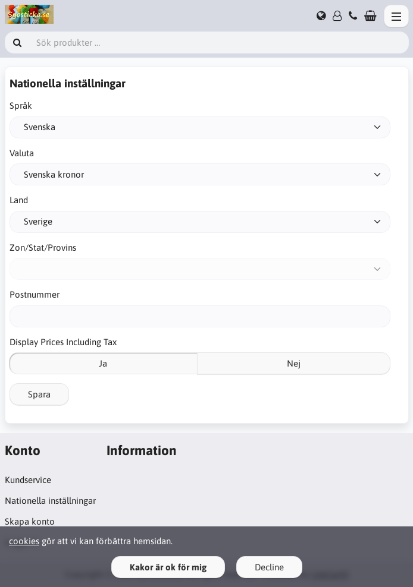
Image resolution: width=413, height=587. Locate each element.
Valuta (22, 153)
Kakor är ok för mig (168, 567)
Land (19, 200)
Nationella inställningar (50, 501)
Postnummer (35, 294)
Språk (21, 105)
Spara (39, 394)
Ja (103, 363)
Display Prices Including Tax (63, 342)
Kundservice (28, 480)
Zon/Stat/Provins (43, 247)
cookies (24, 541)
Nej (294, 363)
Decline (269, 567)
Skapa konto (30, 521)
